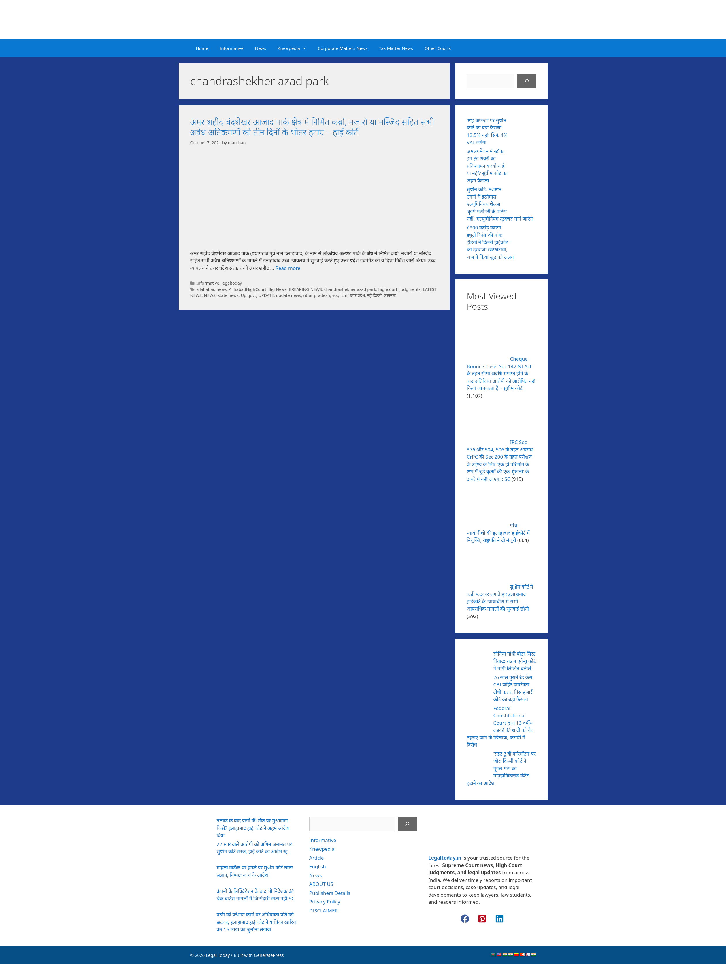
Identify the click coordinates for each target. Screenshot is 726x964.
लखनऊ (390, 295)
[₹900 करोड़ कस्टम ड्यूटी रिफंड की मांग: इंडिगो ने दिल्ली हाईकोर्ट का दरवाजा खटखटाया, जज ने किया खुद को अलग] (525, 236)
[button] (465, 919)
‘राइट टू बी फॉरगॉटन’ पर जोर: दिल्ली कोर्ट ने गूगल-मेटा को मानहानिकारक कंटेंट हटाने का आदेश (501, 768)
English (317, 866)
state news (228, 295)
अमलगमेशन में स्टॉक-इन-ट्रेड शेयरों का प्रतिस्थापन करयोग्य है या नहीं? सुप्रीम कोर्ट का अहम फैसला (487, 166)
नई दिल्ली (374, 295)
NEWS (209, 295)
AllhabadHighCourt (247, 289)
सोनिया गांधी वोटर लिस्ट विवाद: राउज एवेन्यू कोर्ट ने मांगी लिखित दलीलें (514, 661)
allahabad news (211, 289)
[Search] (526, 81)
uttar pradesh (316, 295)
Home (202, 48)
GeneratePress (269, 955)
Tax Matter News (396, 48)
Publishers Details (329, 893)
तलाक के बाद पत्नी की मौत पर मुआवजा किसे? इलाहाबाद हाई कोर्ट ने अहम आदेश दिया (253, 828)
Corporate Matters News (342, 48)
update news (288, 295)
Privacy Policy (324, 901)
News (260, 48)
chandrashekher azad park (350, 289)
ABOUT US (321, 884)
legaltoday (231, 283)
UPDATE (266, 295)
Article (316, 857)
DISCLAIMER (323, 910)
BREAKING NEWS (305, 289)
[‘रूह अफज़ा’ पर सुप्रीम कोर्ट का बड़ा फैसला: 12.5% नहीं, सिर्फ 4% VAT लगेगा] (525, 128)
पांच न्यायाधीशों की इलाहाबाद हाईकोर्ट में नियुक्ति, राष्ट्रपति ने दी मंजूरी (498, 532)
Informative (232, 48)
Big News (277, 289)
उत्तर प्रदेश (357, 295)
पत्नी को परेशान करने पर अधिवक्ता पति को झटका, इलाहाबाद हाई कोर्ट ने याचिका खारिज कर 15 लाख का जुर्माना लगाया (257, 922)
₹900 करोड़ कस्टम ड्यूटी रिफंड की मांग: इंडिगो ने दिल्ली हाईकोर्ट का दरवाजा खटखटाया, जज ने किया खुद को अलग (490, 242)
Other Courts (438, 48)
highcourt (387, 289)
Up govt (248, 295)
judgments (409, 289)
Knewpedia (295, 48)
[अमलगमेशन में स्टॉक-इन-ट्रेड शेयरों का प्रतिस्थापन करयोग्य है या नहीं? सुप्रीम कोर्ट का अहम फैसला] (525, 159)
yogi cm (339, 295)
